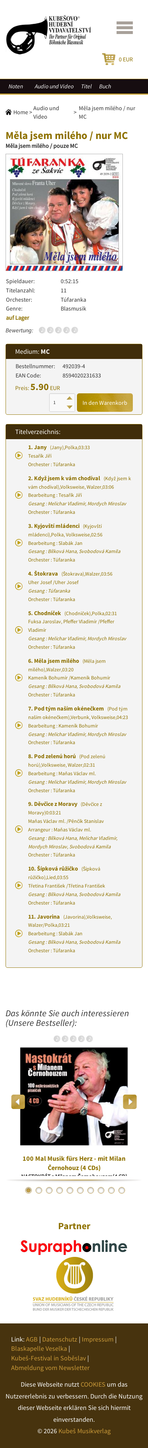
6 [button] (80, 1190)
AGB (32, 1339)
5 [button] (70, 1190)
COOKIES (93, 1384)
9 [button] (111, 1190)
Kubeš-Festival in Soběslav (48, 1358)
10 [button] (122, 1190)
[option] (74, 1102)
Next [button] (129, 1102)
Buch (105, 86)
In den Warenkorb (105, 402)
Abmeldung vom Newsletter (50, 1367)
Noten (16, 86)
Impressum (98, 1339)
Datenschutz (59, 1339)
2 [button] (39, 1190)
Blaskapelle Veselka (39, 1348)
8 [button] (101, 1190)
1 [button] (28, 1190)
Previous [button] (18, 1102)
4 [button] (59, 1190)
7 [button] (90, 1190)
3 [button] (49, 1190)
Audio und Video (54, 86)
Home (20, 112)
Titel (86, 86)
